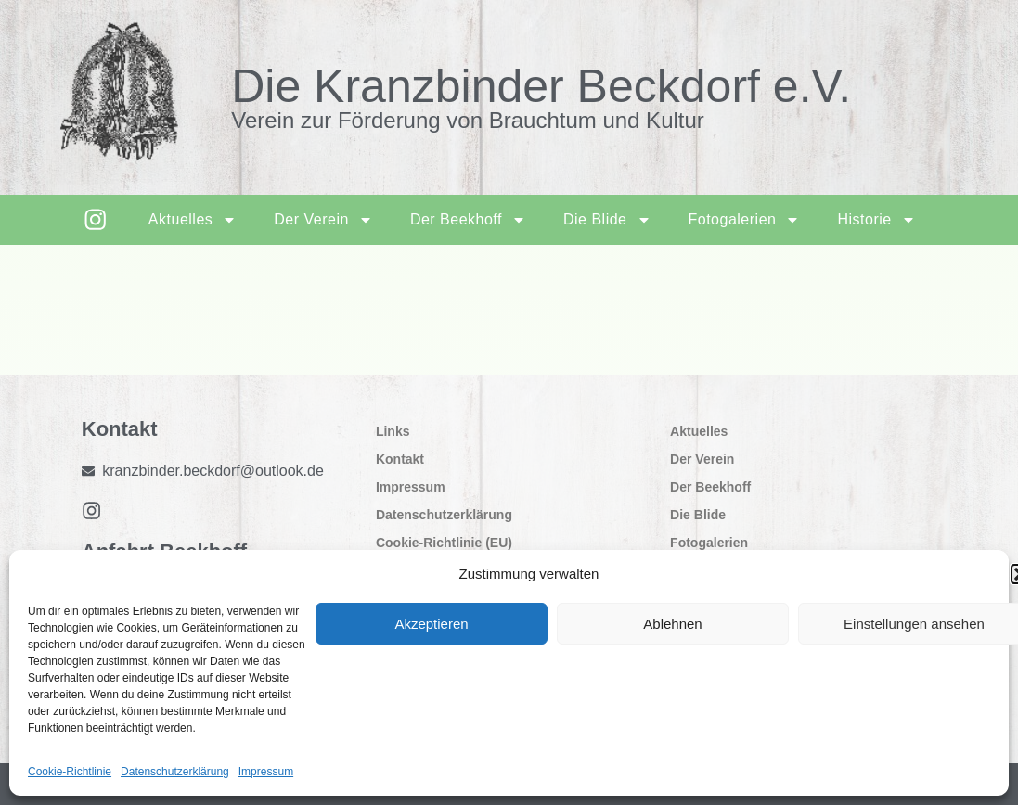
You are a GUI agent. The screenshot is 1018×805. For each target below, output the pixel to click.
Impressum (265, 771)
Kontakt (400, 459)
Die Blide (606, 219)
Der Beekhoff (467, 219)
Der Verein (322, 219)
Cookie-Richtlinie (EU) (444, 542)
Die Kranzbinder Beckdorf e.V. (541, 86)
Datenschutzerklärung (175, 771)
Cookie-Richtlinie (69, 771)
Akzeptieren (431, 624)
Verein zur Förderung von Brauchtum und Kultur (467, 120)
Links (393, 431)
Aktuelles (192, 219)
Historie (875, 219)
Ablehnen (672, 624)
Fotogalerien (743, 219)
